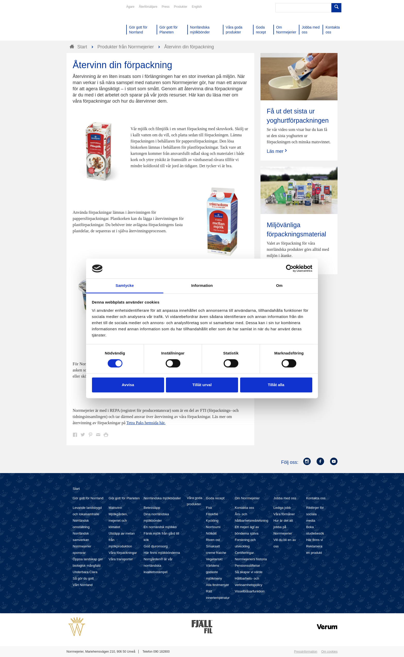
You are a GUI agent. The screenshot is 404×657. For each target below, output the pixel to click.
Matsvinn (115, 508)
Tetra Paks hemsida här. (146, 423)
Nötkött (211, 533)
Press (166, 6)
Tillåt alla (276, 385)
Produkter (180, 6)
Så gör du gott (83, 578)
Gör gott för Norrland (88, 498)
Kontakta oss (244, 508)
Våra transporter (121, 559)
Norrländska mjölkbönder (162, 498)
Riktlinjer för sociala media (315, 514)
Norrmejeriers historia (251, 559)
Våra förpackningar (123, 553)
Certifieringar (244, 553)
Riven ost (213, 540)
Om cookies (329, 651)
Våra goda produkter (194, 501)
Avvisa (128, 385)
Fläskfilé (212, 514)
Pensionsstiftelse (247, 565)
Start (76, 489)
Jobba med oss (284, 498)
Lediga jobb (282, 508)
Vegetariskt (214, 559)
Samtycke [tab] (125, 285)
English (197, 6)
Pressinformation (305, 651)
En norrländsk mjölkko (160, 527)
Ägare (130, 6)
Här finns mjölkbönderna (162, 553)
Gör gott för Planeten (124, 498)
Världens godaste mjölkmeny (214, 572)
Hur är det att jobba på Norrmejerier (283, 527)
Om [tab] (279, 285)
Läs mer (277, 151)
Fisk (209, 508)
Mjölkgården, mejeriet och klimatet (118, 520)
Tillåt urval (202, 385)
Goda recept (215, 498)
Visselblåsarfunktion (249, 591)
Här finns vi (314, 540)
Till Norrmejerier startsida (86, 22)
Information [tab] (202, 285)
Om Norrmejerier (247, 498)
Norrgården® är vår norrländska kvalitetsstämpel (158, 565)
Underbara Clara (85, 572)
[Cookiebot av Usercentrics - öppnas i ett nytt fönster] (289, 268)
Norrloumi (213, 527)
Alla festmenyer (217, 585)
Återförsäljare (148, 6)
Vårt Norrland (82, 585)
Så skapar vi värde (249, 572)
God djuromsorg (155, 546)
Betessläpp (152, 508)
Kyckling (212, 520)
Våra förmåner (284, 514)
